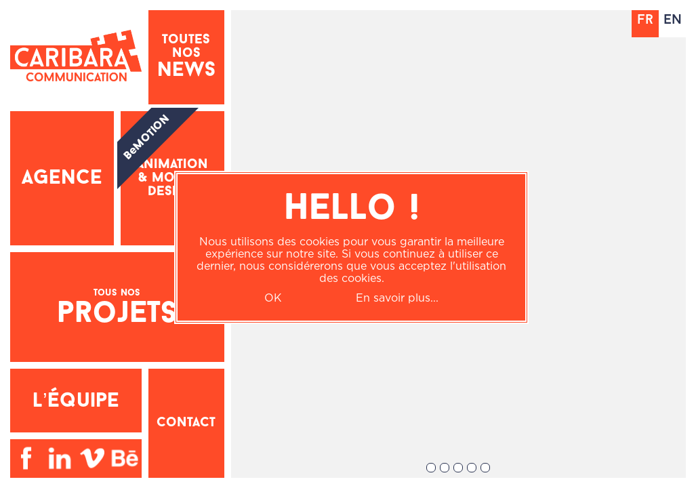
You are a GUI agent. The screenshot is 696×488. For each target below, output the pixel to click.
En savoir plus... (397, 297)
